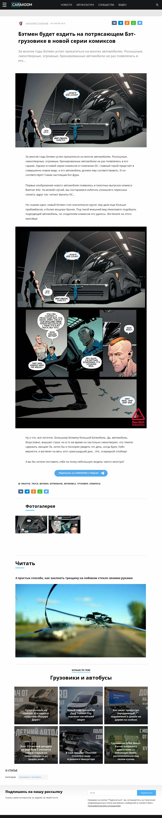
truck (35, 484)
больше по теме (81, 670)
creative (25, 484)
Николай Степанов (37, 23)
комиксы (95, 484)
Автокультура (85, 5)
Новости (66, 5)
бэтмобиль (56, 484)
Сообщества (106, 5)
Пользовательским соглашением (104, 806)
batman (44, 484)
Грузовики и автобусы (30, 777)
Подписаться (146, 793)
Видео (122, 5)
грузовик (82, 484)
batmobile (70, 484)
